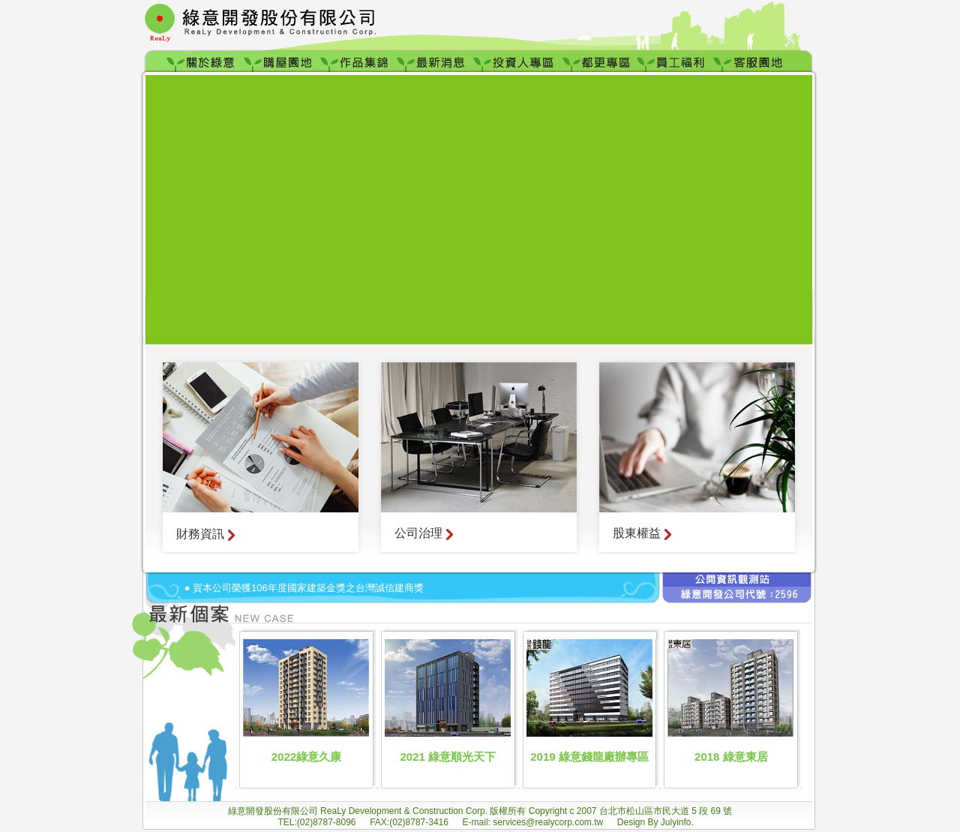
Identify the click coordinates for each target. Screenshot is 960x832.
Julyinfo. (677, 822)
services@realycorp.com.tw (549, 822)
